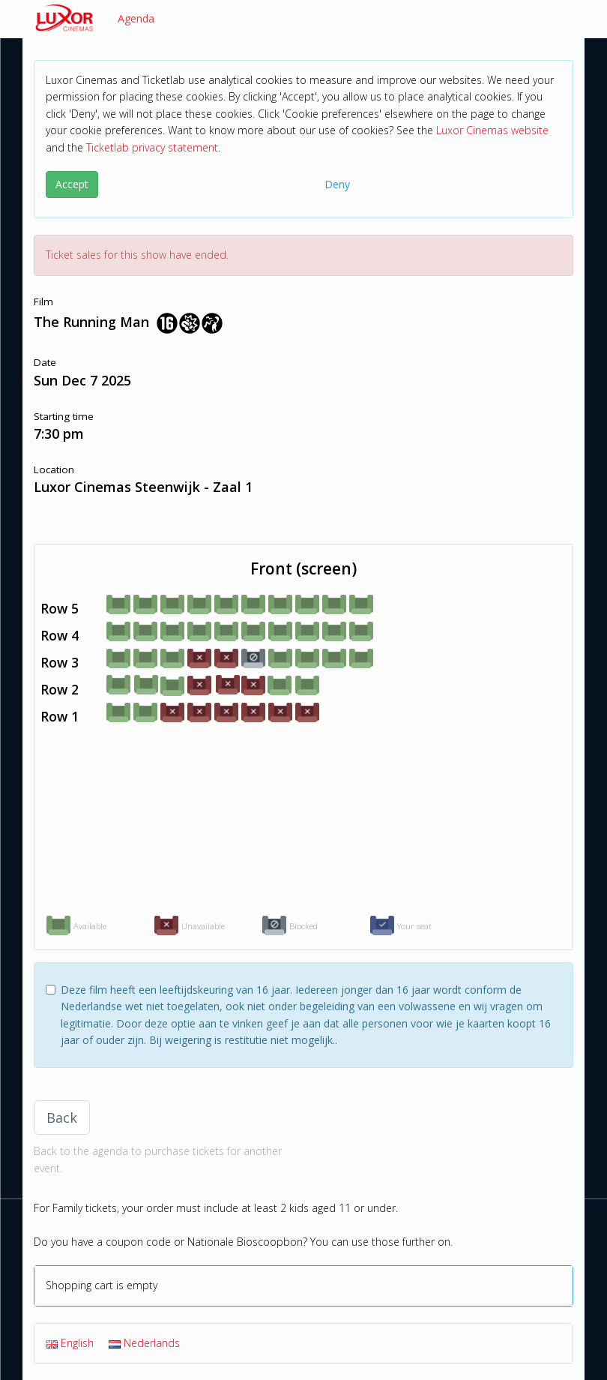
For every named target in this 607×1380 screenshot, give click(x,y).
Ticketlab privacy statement (152, 147)
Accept (71, 184)
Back (61, 1117)
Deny (337, 184)
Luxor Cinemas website (492, 130)
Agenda (136, 18)
